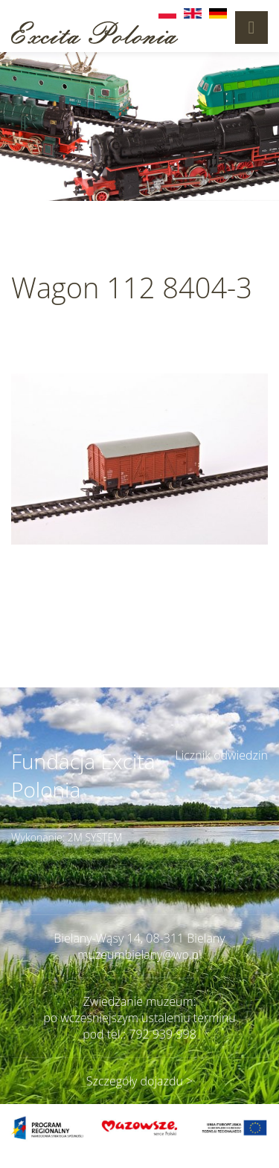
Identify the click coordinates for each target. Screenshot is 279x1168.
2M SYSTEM (95, 837)
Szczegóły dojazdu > (139, 1081)
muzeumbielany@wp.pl (139, 954)
